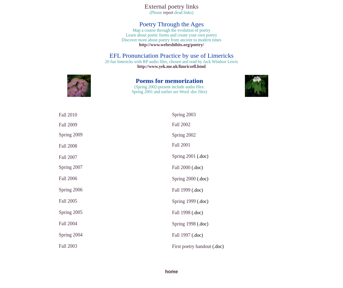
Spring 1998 (184, 224)
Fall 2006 (68, 178)
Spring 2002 (184, 135)
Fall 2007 (68, 157)
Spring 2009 (71, 134)
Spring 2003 (184, 114)
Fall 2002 (181, 124)
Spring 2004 (71, 235)
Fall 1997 (181, 235)
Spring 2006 (71, 189)
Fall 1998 (181, 212)
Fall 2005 (68, 201)
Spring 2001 (184, 156)
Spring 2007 (71, 167)
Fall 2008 (68, 146)
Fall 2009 (68, 124)
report (168, 12)
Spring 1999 (184, 201)
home (171, 271)
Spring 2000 (184, 178)
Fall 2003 (68, 246)
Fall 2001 (181, 145)
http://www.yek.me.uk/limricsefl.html (171, 66)
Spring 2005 (71, 212)
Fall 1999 (181, 190)
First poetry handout (191, 246)
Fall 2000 (181, 167)
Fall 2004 (68, 223)
